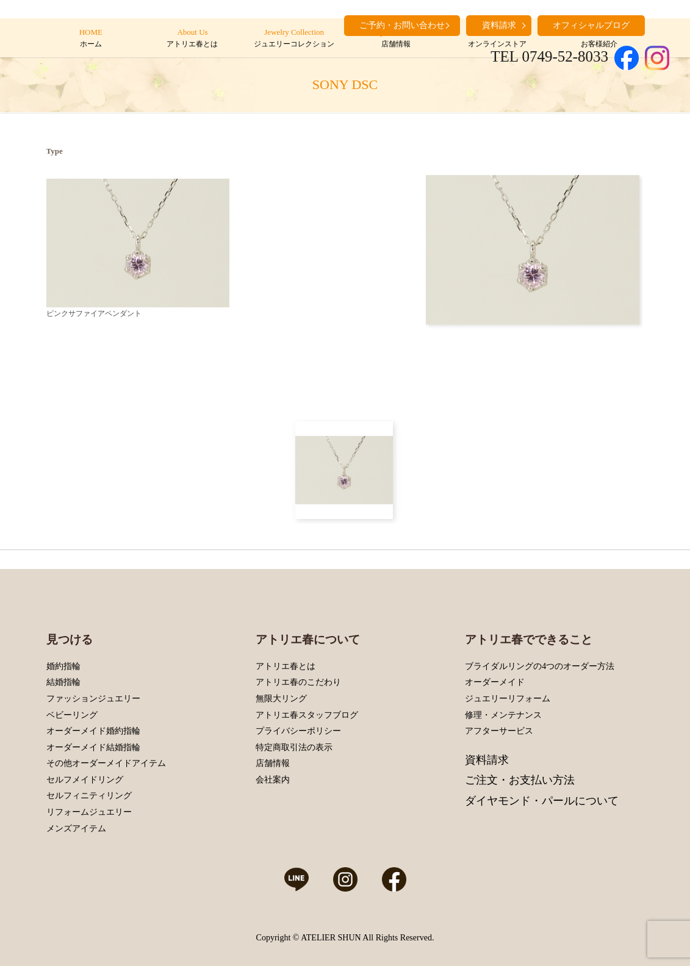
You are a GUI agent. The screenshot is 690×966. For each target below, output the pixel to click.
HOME (90, 38)
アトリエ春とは (285, 666)
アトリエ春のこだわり (298, 682)
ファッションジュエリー (93, 698)
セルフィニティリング (89, 795)
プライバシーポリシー (298, 730)
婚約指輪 (63, 666)
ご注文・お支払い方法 (520, 780)
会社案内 (273, 779)
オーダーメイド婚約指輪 (93, 730)
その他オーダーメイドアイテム (106, 763)
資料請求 (487, 760)
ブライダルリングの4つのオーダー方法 (539, 666)
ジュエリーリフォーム (507, 698)
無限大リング (281, 698)
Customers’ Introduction (599, 38)
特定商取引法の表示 (294, 747)
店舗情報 (273, 763)
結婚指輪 (63, 682)
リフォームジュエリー (89, 812)
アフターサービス (499, 730)
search (660, 24)
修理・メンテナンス (503, 715)
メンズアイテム (76, 828)
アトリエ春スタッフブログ (307, 715)
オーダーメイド (495, 682)
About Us (192, 38)
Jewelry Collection (294, 38)
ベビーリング (72, 715)
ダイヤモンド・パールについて (542, 801)
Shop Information (395, 38)
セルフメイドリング (84, 779)
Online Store (497, 38)
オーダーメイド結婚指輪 (93, 747)
